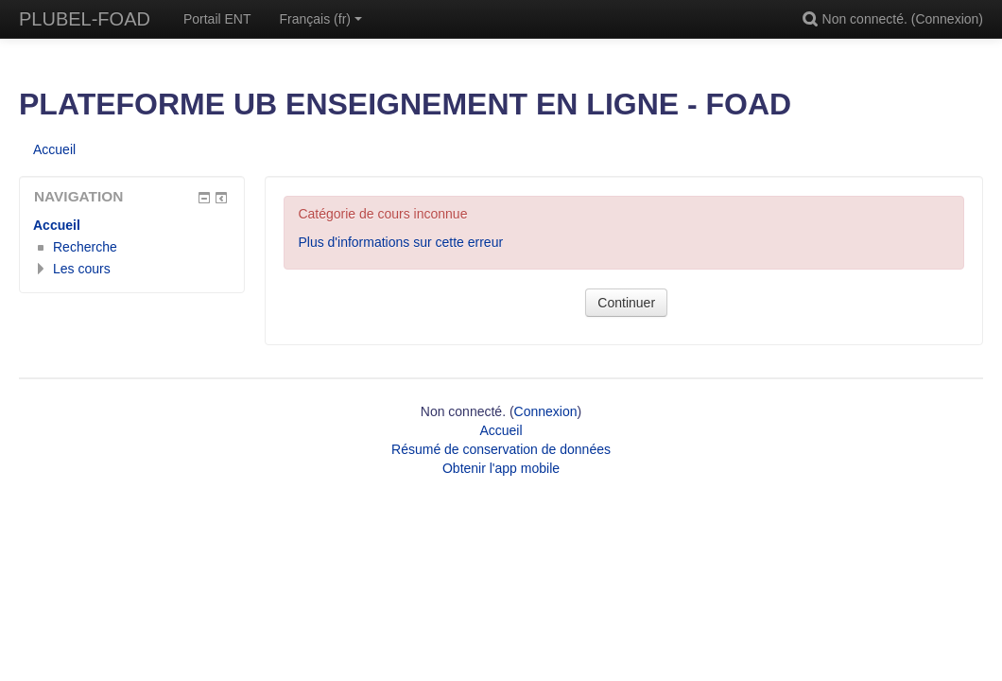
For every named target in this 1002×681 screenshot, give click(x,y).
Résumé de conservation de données (501, 449)
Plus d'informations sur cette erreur (400, 242)
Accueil (56, 225)
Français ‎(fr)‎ (321, 18)
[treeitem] (132, 225)
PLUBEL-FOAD (84, 19)
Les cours (82, 268)
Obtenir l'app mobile (501, 468)
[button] (813, 18)
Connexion (946, 18)
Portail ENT (217, 18)
